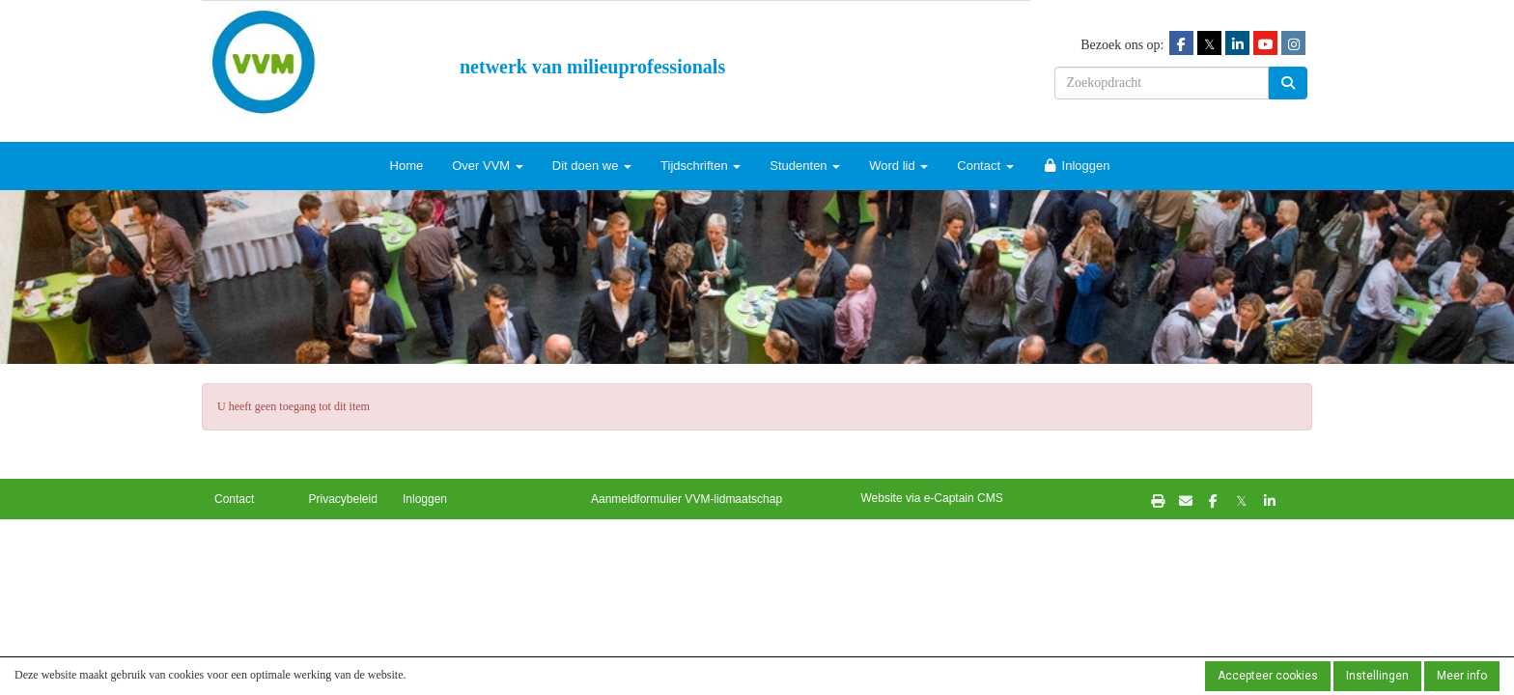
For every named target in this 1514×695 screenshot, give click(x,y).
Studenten (805, 165)
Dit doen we (591, 165)
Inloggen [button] (425, 499)
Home (407, 165)
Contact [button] (234, 499)
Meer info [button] (1462, 675)
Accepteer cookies (1268, 675)
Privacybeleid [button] (343, 499)
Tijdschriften (700, 165)
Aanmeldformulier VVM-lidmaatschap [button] (686, 499)
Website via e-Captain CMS (932, 498)
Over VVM (487, 165)
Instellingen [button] (1377, 675)
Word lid (898, 165)
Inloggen (1076, 165)
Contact (985, 165)
